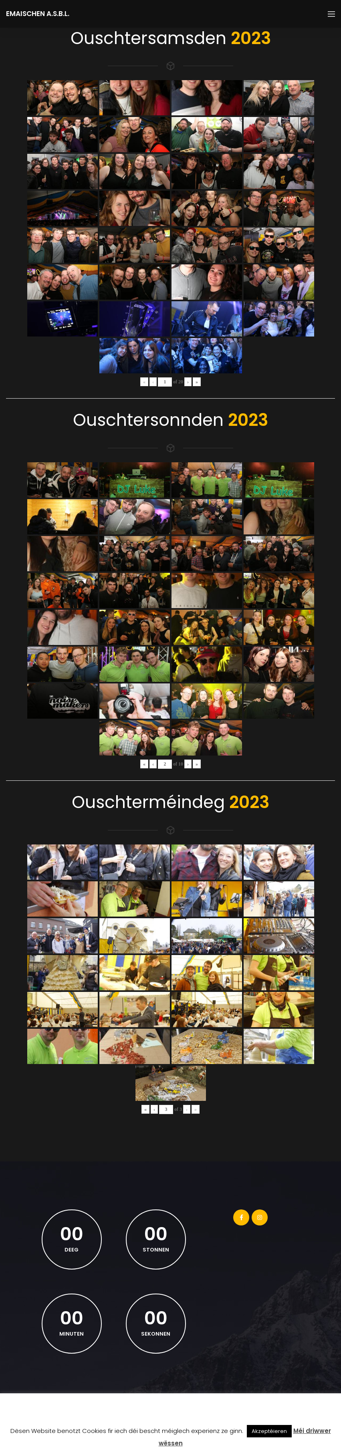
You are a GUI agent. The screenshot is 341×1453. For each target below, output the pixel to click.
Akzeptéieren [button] (269, 1431)
